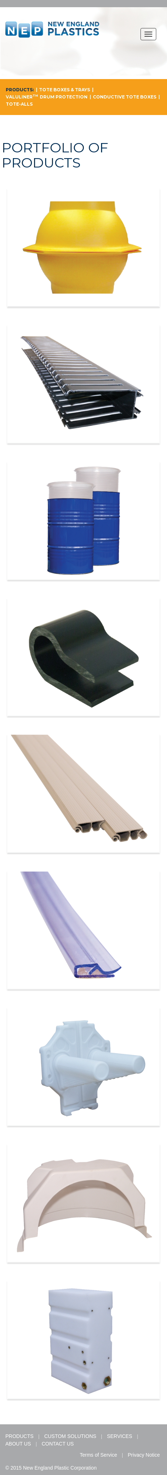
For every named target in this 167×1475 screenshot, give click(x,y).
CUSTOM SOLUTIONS (70, 1436)
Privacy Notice (144, 1455)
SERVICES (119, 1436)
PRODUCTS (19, 1436)
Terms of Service (98, 1455)
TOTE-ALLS (19, 104)
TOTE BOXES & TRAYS (64, 89)
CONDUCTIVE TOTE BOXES (124, 97)
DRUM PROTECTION (63, 97)
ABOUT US (18, 1444)
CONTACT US (58, 1444)
